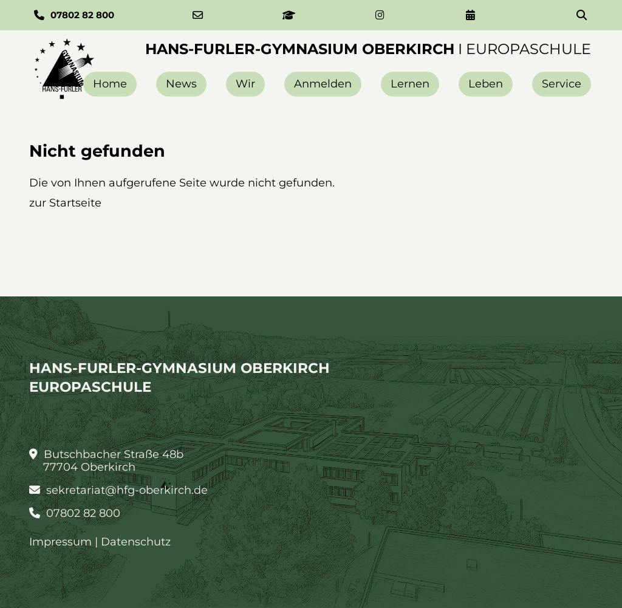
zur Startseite (65, 203)
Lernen (410, 84)
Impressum (60, 541)
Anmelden (323, 84)
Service (561, 84)
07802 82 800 (74, 513)
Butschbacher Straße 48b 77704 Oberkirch (106, 461)
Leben (485, 84)
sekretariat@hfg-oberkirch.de (118, 490)
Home (110, 84)
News (181, 84)
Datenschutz (136, 541)
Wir (245, 84)
